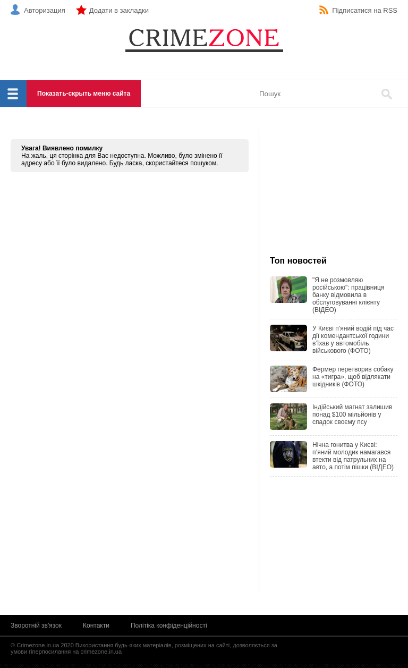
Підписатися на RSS (364, 10)
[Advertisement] (333, 192)
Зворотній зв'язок (36, 625)
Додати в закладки (119, 10)
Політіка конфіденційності (169, 625)
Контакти (96, 625)
